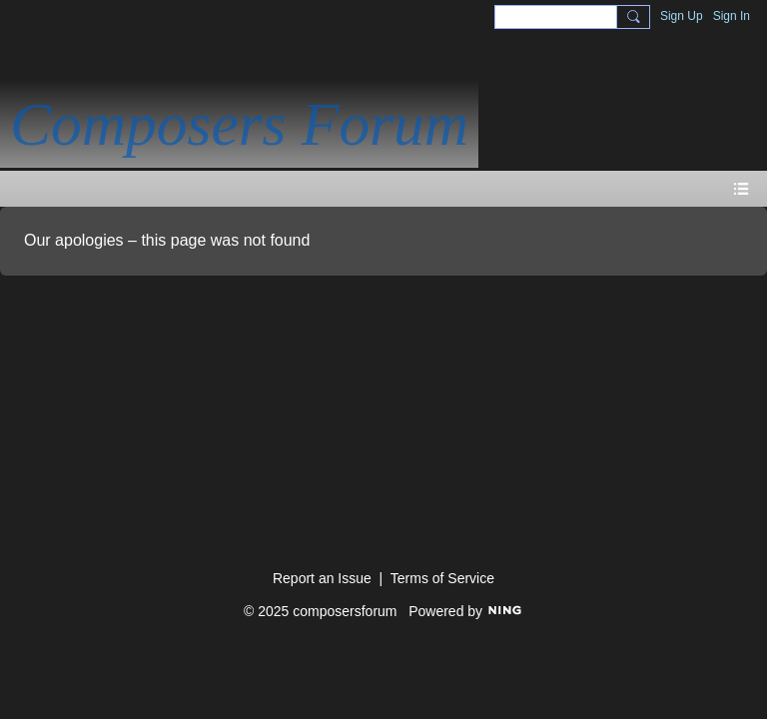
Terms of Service (442, 578)
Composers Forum (239, 124)
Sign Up (681, 16)
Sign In (731, 16)
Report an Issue (322, 578)
